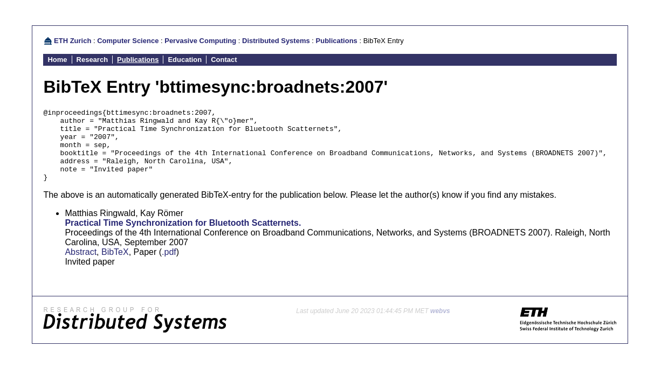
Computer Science (128, 41)
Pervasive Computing (200, 41)
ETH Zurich (72, 41)
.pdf (169, 266)
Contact (224, 60)
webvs (440, 325)
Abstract (81, 266)
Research (92, 60)
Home (57, 60)
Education (185, 60)
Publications (336, 41)
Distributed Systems (276, 41)
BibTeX (115, 266)
